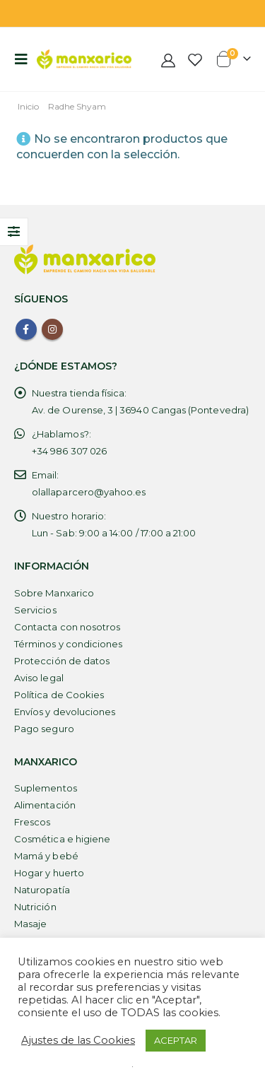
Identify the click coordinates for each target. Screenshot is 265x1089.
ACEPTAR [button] (175, 1040)
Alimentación (45, 805)
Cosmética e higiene (62, 838)
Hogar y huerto (49, 872)
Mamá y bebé (46, 855)
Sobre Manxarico (54, 593)
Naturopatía (42, 889)
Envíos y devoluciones (64, 711)
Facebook (26, 329)
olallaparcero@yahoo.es (89, 492)
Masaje (30, 923)
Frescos (32, 822)
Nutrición (35, 906)
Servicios (35, 610)
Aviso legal (39, 677)
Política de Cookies (59, 694)
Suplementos (45, 788)
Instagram (52, 329)
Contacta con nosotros (67, 626)
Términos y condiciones (68, 643)
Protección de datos (62, 660)
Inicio (28, 106)
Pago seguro (44, 728)
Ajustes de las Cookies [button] (78, 1040)
